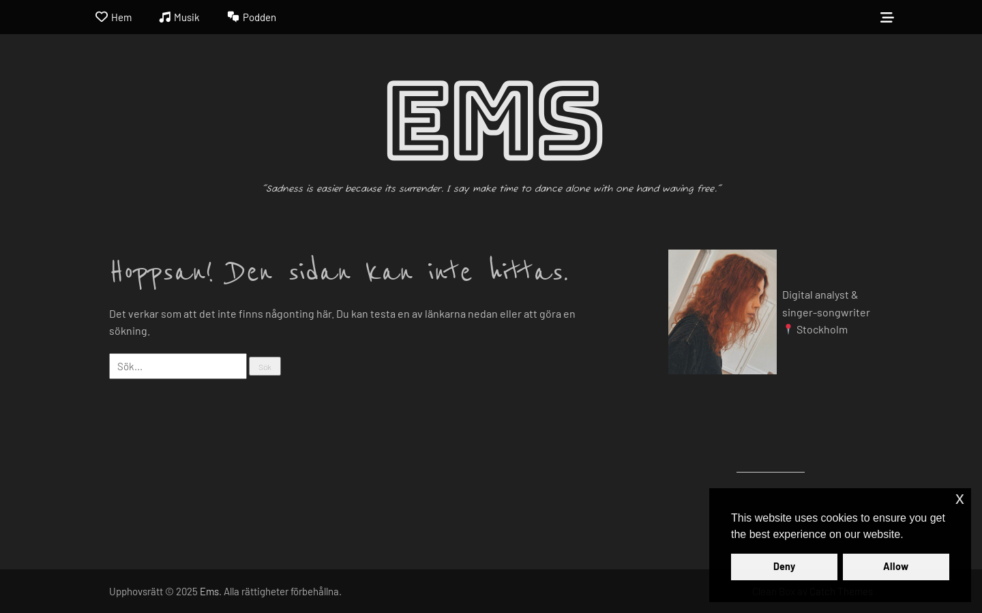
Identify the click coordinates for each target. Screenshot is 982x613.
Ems (491, 122)
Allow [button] (895, 566)
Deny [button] (784, 566)
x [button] (959, 498)
